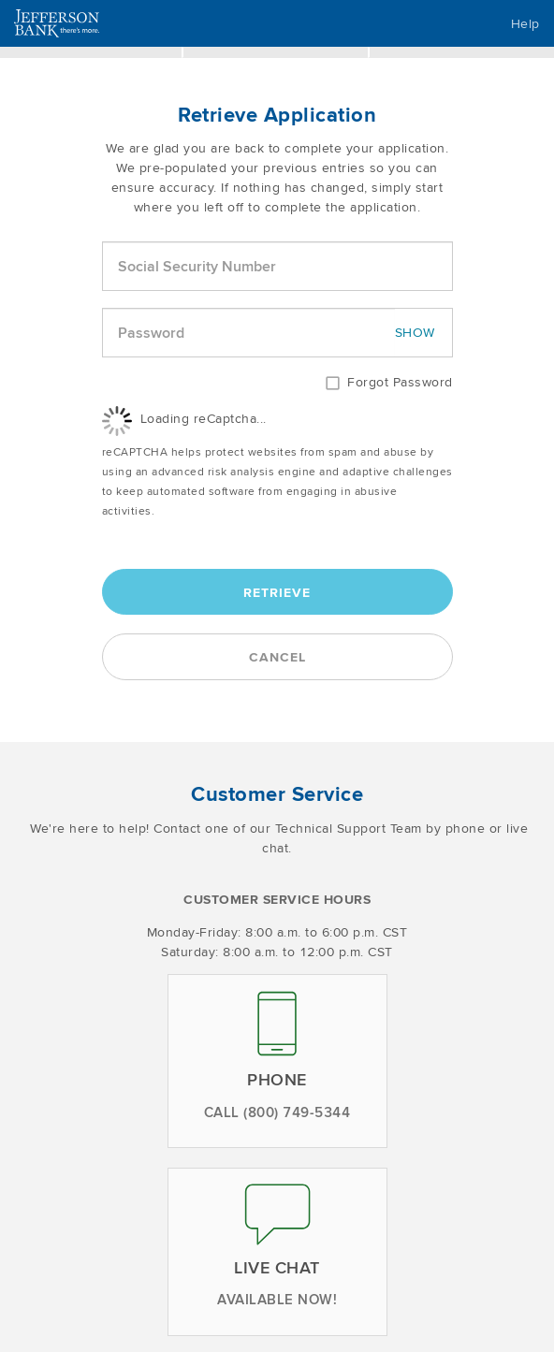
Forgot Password (400, 381)
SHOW (415, 332)
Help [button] (525, 23)
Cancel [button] (277, 656)
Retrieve (277, 592)
